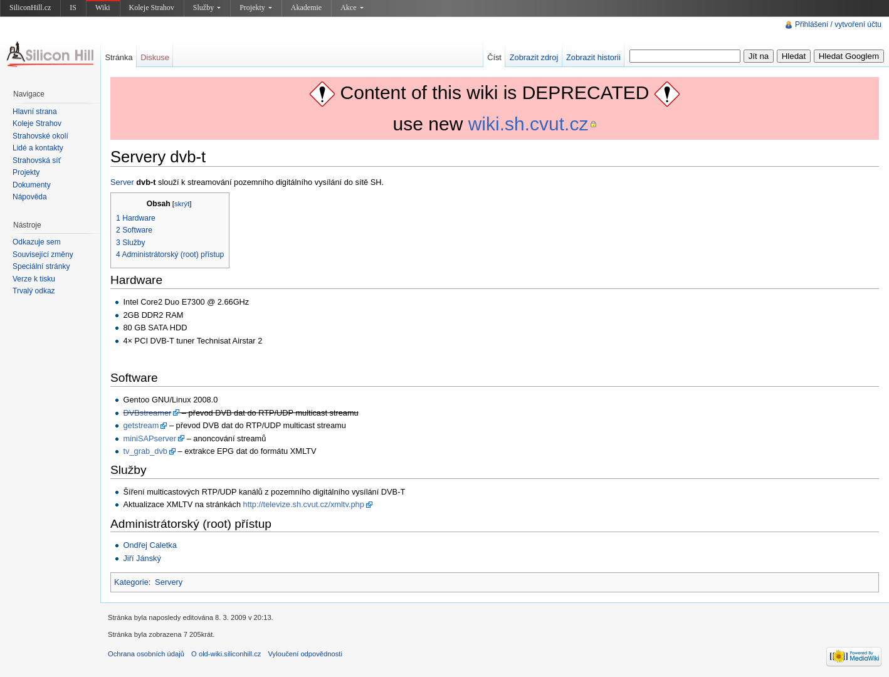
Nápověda (30, 196)
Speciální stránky (41, 266)
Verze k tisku (34, 279)
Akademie (306, 7)
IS (73, 7)
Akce (351, 7)
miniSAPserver (149, 438)
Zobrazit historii (593, 57)
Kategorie (131, 582)
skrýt (181, 203)
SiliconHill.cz (30, 7)
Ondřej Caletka (149, 545)
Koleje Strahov (151, 7)
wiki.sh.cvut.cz (528, 123)
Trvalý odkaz (34, 290)
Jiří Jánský (141, 558)
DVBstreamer (147, 412)
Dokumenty (32, 185)
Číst (494, 57)
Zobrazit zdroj (534, 57)
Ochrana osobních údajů (146, 654)
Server (122, 182)
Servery (168, 582)
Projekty (255, 7)
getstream (141, 425)
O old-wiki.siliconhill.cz (226, 654)
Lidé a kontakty (38, 148)
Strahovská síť (37, 160)
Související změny (43, 254)
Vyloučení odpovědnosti (305, 654)
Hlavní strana (35, 111)
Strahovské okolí (40, 136)
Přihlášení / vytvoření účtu (838, 24)
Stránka (118, 57)
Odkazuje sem (37, 242)
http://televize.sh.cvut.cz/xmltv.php (303, 504)
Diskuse (154, 57)
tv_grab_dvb (145, 451)
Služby (207, 7)
